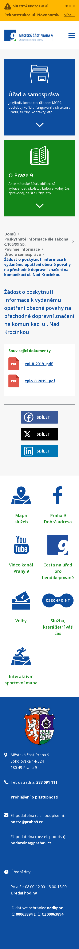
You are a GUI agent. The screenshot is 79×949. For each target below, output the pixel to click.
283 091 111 (46, 782)
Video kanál (21, 565)
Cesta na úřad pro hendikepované (58, 571)
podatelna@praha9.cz (31, 842)
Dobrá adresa (58, 522)
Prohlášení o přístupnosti (34, 797)
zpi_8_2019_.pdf (39, 363)
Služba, (58, 621)
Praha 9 (58, 515)
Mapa (21, 515)
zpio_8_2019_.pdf (40, 380)
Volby (21, 621)
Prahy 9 (21, 571)
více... (69, 14)
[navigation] (39, 97)
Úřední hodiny (24, 893)
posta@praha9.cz (27, 821)
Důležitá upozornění (30, 6)
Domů (10, 234)
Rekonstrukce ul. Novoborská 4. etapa (40, 14)
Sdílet (43, 417)
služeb (21, 522)
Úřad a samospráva (22, 254)
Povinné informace (22, 249)
